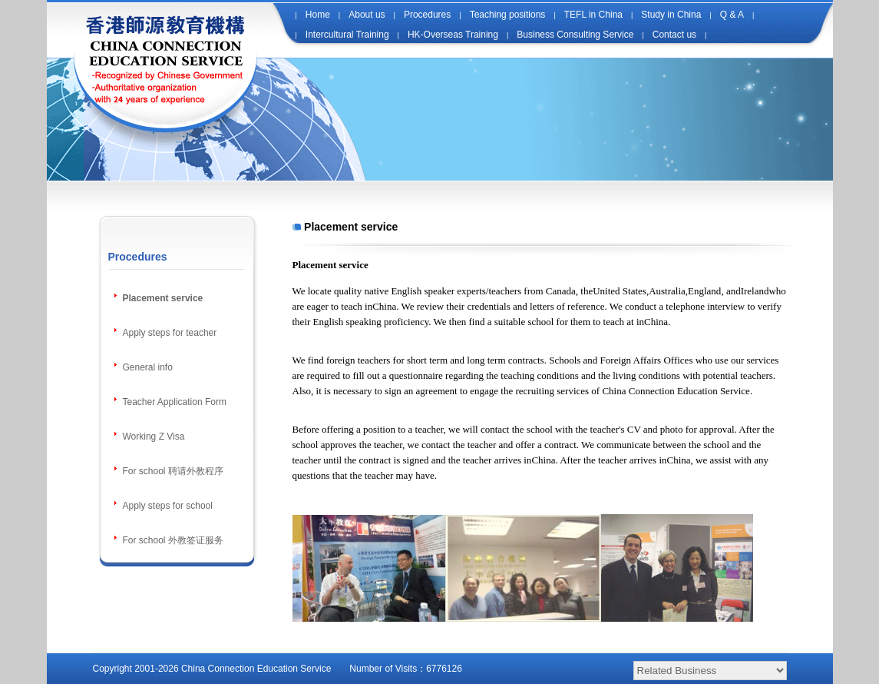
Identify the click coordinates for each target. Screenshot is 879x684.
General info (148, 367)
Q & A (732, 14)
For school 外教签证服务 (173, 540)
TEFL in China (593, 14)
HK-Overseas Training (453, 34)
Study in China (671, 14)
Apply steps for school (168, 505)
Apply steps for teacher (170, 332)
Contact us (674, 34)
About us (367, 14)
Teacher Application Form (174, 402)
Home (318, 14)
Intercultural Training (347, 34)
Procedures (427, 14)
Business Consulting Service (575, 34)
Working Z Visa (154, 436)
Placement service (163, 298)
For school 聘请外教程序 (173, 471)
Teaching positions (508, 14)
